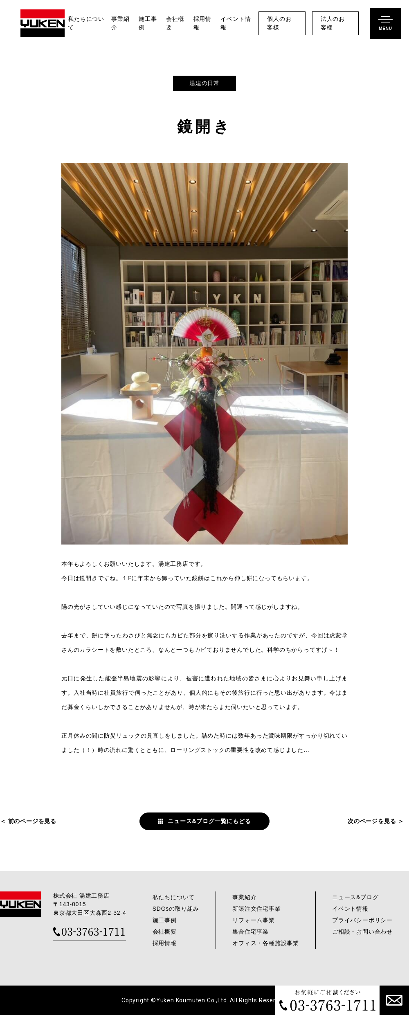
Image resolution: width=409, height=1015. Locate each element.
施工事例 (148, 23)
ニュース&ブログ (355, 897)
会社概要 (175, 23)
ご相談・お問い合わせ (362, 931)
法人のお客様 (333, 23)
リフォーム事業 (253, 920)
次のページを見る (372, 821)
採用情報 (202, 23)
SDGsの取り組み (176, 908)
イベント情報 (235, 23)
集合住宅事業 (250, 931)
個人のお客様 (279, 23)
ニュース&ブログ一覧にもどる (209, 821)
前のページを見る (32, 821)
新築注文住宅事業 (256, 908)
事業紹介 (120, 23)
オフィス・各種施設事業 (265, 943)
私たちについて (86, 23)
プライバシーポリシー (362, 920)
